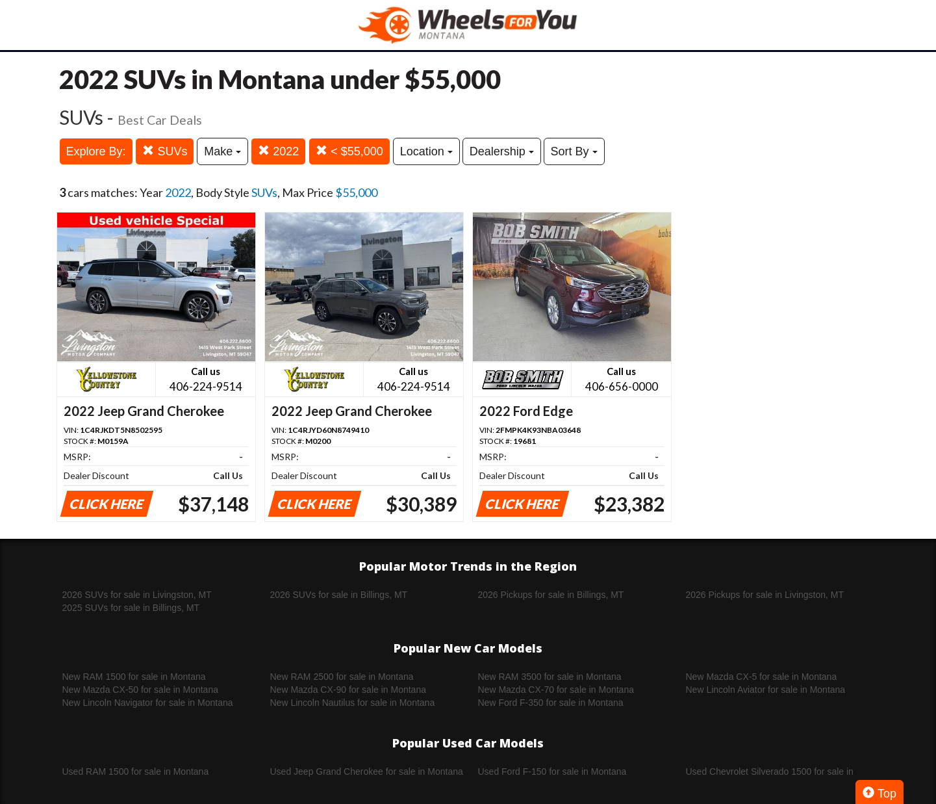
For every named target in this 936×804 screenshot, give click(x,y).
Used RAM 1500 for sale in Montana (135, 771)
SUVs (164, 151)
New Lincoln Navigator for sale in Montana (147, 702)
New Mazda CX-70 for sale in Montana (556, 689)
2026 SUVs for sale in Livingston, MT (137, 595)
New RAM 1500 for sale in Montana (134, 676)
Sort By (574, 151)
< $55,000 (349, 151)
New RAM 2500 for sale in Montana (342, 676)
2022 (278, 151)
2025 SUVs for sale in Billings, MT (131, 608)
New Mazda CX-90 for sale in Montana (348, 689)
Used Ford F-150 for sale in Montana (552, 771)
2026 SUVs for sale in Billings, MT (339, 595)
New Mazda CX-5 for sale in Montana (761, 676)
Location (426, 151)
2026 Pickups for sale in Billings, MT (551, 595)
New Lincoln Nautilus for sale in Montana (352, 702)
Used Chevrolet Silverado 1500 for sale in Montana (770, 772)
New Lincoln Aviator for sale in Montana (766, 689)
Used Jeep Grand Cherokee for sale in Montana (366, 771)
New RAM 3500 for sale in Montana (550, 676)
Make (222, 151)
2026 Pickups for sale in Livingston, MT (765, 595)
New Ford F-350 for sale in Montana (551, 702)
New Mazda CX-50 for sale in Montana (140, 689)
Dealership (502, 151)
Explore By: (96, 151)
